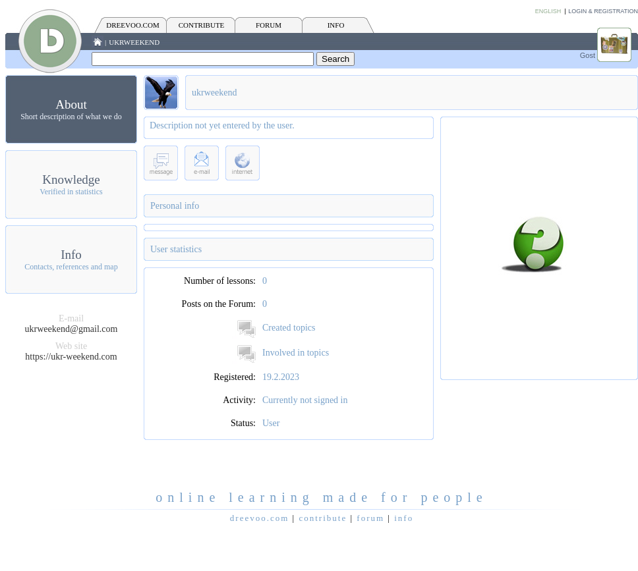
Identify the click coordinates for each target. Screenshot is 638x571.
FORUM (268, 25)
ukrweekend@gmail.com (71, 329)
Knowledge (71, 179)
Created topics (288, 328)
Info (71, 254)
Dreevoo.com (132, 25)
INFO (336, 25)
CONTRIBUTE (202, 25)
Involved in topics (295, 353)
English (548, 11)
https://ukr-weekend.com (71, 357)
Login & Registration (603, 11)
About (71, 104)
